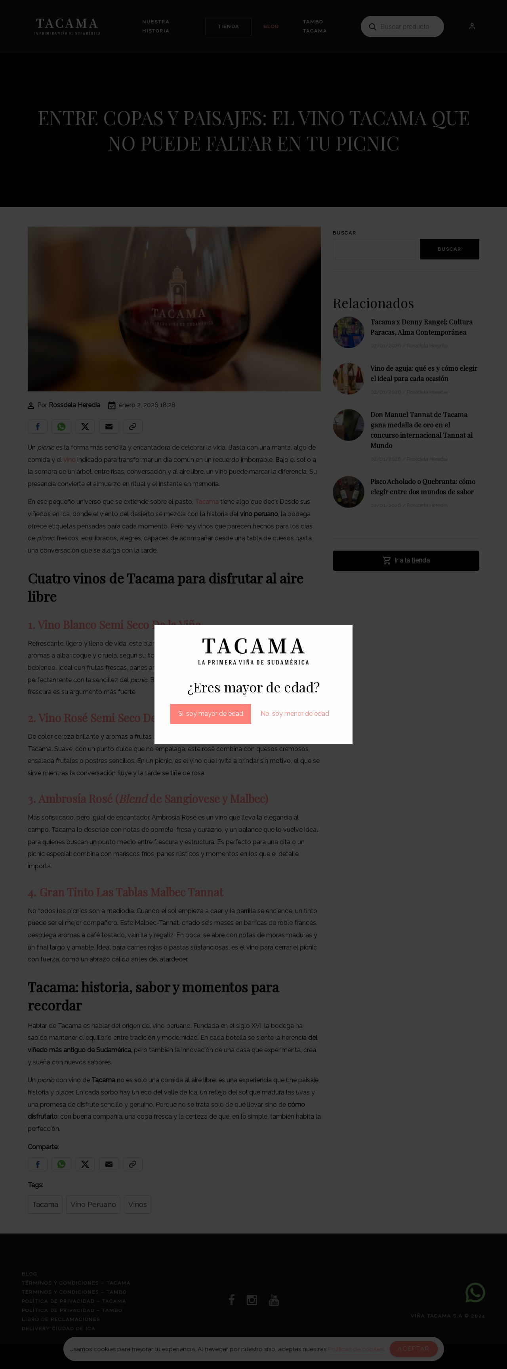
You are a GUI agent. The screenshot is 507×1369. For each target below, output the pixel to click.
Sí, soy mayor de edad (210, 713)
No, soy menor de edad (295, 713)
